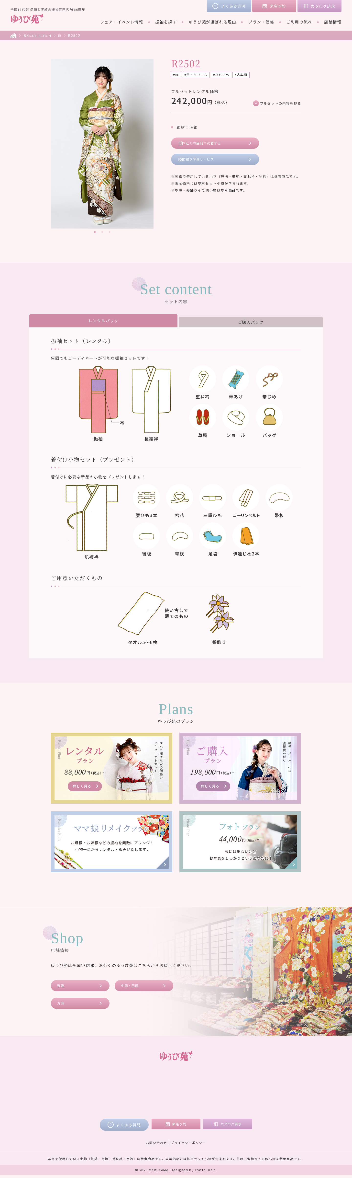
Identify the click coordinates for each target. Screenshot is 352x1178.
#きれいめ (228, 75)
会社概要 (260, 1094)
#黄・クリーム (199, 75)
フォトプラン (163, 1107)
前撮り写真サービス (202, 162)
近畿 (62, 986)
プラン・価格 (261, 22)
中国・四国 (132, 986)
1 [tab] (94, 232)
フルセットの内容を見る (277, 104)
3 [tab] (109, 232)
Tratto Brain (205, 1173)
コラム (258, 1087)
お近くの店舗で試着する (206, 144)
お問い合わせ (154, 1145)
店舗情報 (332, 22)
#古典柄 (250, 75)
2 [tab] (102, 232)
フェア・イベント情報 (121, 22)
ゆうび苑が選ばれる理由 (212, 22)
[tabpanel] (102, 144)
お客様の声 (263, 1080)
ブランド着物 (95, 1094)
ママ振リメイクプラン (172, 1100)
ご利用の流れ (299, 22)
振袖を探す (166, 22)
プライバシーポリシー (189, 1145)
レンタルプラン (166, 1087)
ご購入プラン (163, 1094)
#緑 (177, 75)
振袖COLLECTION (39, 35)
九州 (62, 1005)
